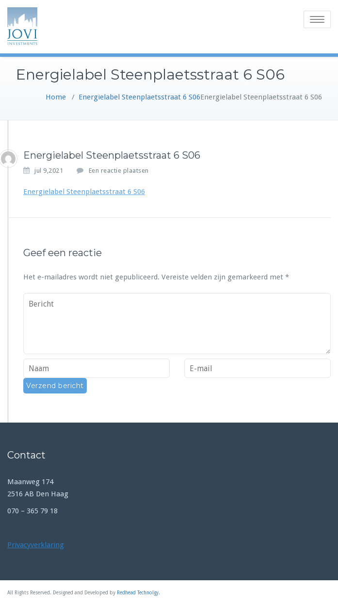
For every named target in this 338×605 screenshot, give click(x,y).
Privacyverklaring (35, 544)
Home (56, 97)
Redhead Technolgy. (138, 592)
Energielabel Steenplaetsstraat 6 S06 (139, 97)
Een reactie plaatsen (119, 170)
